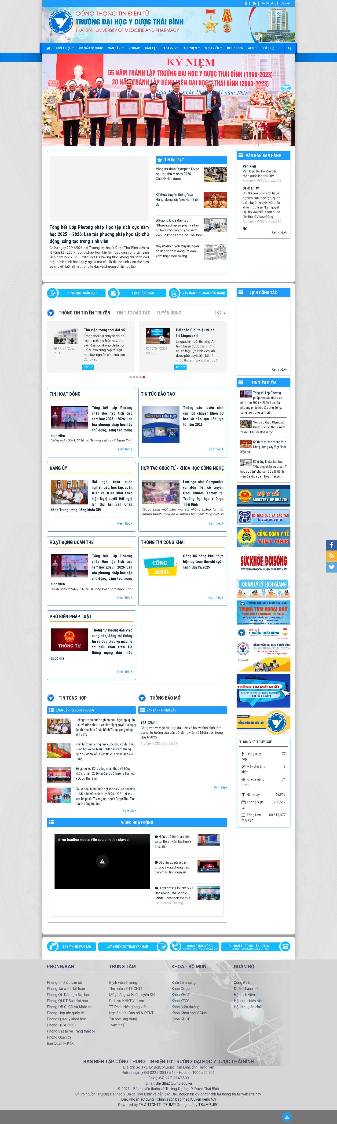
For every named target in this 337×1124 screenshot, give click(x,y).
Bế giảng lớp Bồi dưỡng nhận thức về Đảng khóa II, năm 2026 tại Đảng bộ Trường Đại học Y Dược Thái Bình (105, 773)
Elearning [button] (170, 48)
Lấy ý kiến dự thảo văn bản (127, 947)
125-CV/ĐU (149, 731)
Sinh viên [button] (213, 50)
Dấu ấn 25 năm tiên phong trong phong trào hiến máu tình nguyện (187, 867)
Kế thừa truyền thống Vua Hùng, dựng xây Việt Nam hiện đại (191, 200)
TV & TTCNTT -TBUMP (157, 1104)
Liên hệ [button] (268, 48)
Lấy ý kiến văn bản (77, 947)
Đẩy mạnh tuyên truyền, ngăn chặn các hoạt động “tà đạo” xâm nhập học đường (191, 252)
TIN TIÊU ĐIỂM (263, 382)
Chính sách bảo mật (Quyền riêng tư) (186, 1099)
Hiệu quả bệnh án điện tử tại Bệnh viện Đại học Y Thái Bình (187, 841)
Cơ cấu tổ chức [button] (91, 48)
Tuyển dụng (169, 312)
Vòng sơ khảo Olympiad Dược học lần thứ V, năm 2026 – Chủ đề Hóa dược (191, 174)
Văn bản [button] (116, 50)
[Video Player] (102, 861)
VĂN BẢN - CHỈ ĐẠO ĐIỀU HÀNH (204, 293)
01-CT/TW (251, 193)
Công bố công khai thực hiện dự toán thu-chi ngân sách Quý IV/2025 (203, 561)
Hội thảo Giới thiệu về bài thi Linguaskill (195, 333)
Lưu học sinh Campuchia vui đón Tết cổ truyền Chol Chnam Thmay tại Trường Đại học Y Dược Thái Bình (203, 493)
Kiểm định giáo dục (82, 293)
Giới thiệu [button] (65, 50)
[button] (102, 861)
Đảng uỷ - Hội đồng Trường (74, 710)
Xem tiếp (279, 232)
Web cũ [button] (253, 48)
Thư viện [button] (191, 50)
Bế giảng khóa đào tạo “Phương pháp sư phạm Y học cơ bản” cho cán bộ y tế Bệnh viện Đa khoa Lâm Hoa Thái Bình (191, 227)
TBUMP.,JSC (208, 1104)
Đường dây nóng (197, 947)
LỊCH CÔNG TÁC (143, 293)
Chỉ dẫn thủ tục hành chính (253, 947)
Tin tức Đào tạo (133, 312)
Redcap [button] (134, 48)
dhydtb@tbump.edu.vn (174, 1083)
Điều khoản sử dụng (137, 1099)
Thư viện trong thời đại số (104, 330)
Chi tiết (88, 367)
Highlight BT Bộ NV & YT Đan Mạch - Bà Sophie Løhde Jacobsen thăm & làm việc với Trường (187, 895)
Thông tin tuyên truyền (84, 312)
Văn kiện (249, 171)
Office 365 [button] (235, 48)
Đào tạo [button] (151, 48)
